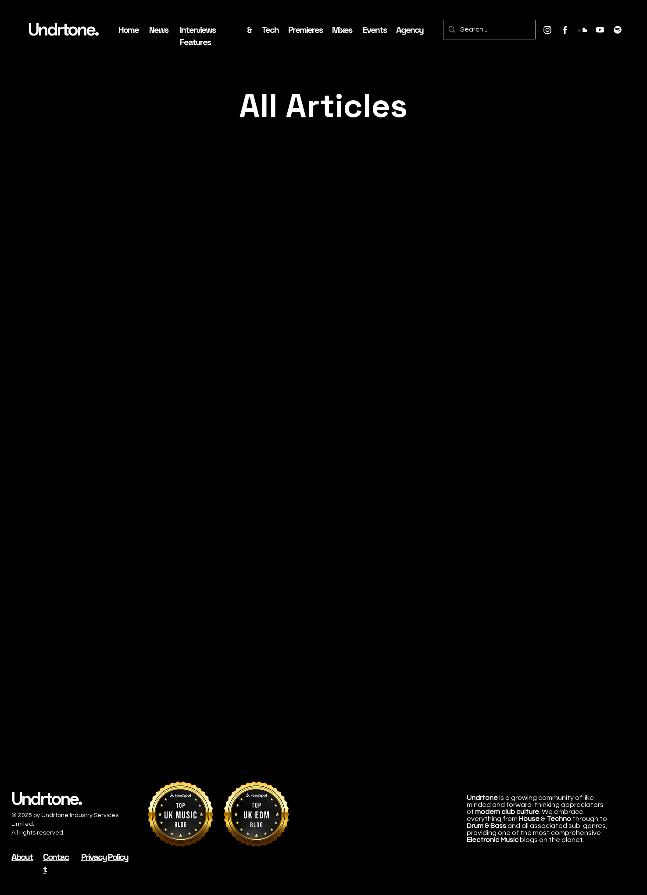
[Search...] (488, 29)
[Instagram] (547, 29)
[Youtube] (600, 29)
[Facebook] (565, 29)
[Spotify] (617, 29)
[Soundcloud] (582, 29)
